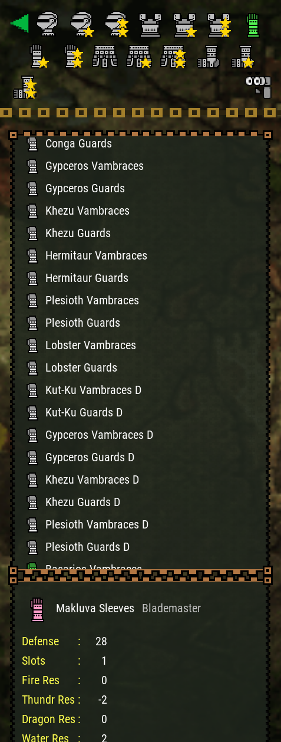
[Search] (257, 85)
